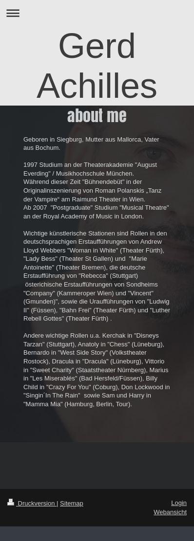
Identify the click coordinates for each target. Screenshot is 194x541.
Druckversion (32, 503)
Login (179, 502)
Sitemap (71, 503)
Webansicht (170, 512)
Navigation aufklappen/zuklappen (97, 12)
